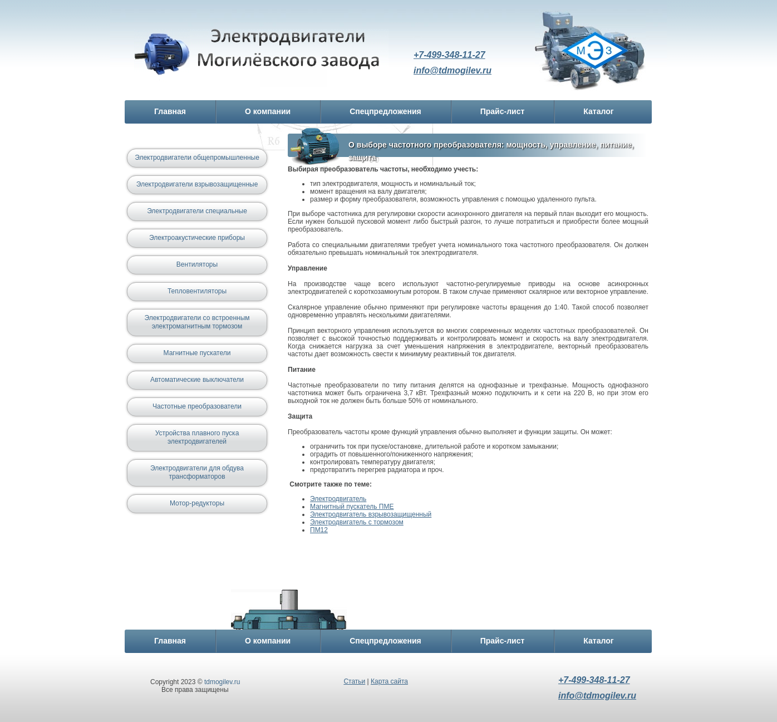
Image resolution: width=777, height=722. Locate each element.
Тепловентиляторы (197, 291)
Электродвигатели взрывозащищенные (197, 184)
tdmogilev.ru (222, 682)
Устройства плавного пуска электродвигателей (197, 437)
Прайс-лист (502, 111)
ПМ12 (319, 530)
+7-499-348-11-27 (449, 55)
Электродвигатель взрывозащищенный (370, 514)
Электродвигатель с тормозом (357, 522)
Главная (170, 111)
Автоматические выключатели (197, 380)
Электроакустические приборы (197, 238)
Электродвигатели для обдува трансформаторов (197, 472)
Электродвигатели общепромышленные (197, 157)
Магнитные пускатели (197, 353)
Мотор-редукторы (197, 503)
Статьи (354, 681)
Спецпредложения (385, 111)
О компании (268, 111)
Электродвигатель (261, 57)
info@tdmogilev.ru (452, 70)
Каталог (598, 111)
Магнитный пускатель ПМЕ (352, 506)
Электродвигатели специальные (197, 211)
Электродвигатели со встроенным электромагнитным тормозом (196, 322)
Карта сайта (389, 681)
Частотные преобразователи (197, 406)
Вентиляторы (197, 264)
